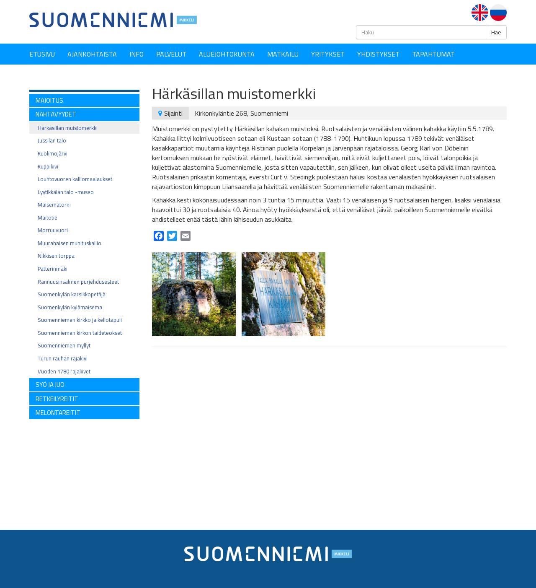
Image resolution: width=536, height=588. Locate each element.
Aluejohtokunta (227, 54)
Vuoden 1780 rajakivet (64, 371)
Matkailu (283, 54)
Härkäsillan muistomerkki (68, 128)
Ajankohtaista (92, 54)
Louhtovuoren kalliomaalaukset (75, 179)
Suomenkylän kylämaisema (70, 307)
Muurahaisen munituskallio (69, 243)
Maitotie (47, 217)
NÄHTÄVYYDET (56, 114)
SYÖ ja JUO (50, 384)
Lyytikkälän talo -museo (66, 192)
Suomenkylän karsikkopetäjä (72, 294)
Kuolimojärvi (52, 153)
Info (136, 54)
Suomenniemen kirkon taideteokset (80, 333)
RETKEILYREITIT (57, 399)
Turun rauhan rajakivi (63, 358)
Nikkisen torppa (56, 256)
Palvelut (171, 54)
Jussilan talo (52, 140)
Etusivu (42, 54)
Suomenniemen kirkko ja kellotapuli (80, 320)
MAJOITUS (49, 100)
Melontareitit (58, 413)
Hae (496, 32)
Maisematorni (54, 204)
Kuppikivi (48, 166)
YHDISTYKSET (378, 54)
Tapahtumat (433, 54)
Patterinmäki (52, 269)
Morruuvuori (53, 230)
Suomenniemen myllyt (64, 345)
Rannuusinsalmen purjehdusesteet (78, 282)
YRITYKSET (328, 54)
